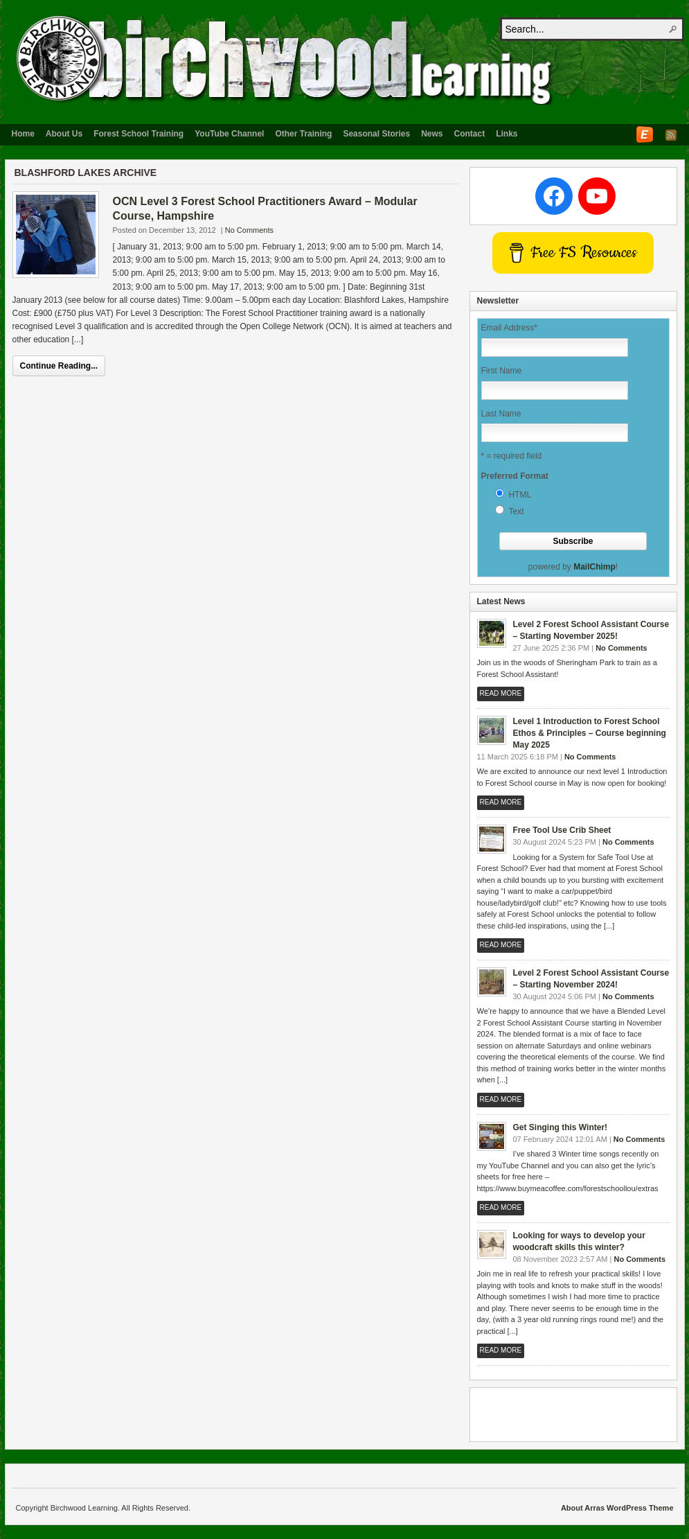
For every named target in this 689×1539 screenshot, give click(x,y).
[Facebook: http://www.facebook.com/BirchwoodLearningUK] (554, 196)
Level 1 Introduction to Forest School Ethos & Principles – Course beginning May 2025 (589, 733)
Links (506, 134)
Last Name (501, 414)
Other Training (303, 134)
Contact (469, 134)
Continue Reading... (59, 366)
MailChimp (594, 567)
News (431, 134)
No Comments (249, 230)
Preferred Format (514, 476)
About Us (64, 134)
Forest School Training (138, 134)
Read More (501, 693)
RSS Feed (671, 135)
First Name (501, 371)
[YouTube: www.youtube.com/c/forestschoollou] (597, 196)
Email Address (509, 328)
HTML (520, 495)
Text (516, 511)
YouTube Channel (229, 134)
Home (23, 134)
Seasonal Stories (376, 134)
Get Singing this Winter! (560, 1127)
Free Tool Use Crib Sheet (562, 830)
